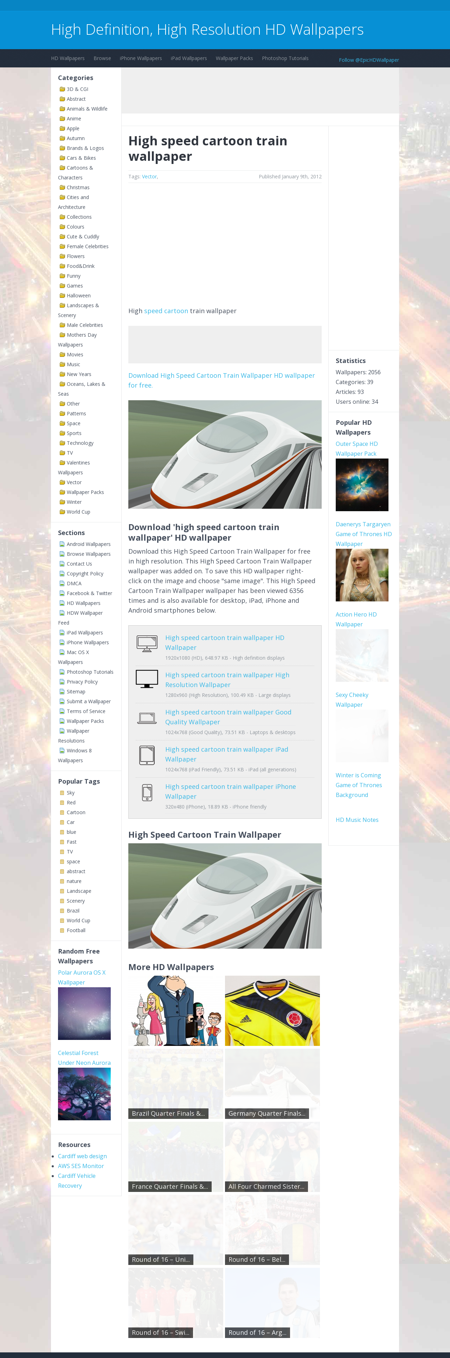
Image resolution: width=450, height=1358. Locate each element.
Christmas (78, 187)
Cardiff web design (82, 1065)
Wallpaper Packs (234, 58)
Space (74, 423)
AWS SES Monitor (81, 1075)
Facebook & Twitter (89, 593)
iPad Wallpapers (189, 58)
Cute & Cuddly (83, 236)
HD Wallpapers (68, 58)
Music (73, 364)
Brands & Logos (85, 148)
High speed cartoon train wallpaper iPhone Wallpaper (225, 767)
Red (71, 802)
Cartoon (76, 812)
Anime (74, 118)
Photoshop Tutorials (285, 58)
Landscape (79, 891)
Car (71, 822)
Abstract (76, 98)
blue (71, 832)
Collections (79, 216)
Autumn (76, 138)
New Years (79, 374)
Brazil (73, 910)
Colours (75, 226)
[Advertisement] (179, 6)
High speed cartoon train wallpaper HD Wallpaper (219, 637)
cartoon (176, 310)
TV (70, 452)
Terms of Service (86, 711)
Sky (71, 792)
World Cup (78, 511)
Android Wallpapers (89, 544)
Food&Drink (81, 266)
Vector (74, 482)
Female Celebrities (88, 246)
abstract (76, 871)
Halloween (79, 295)
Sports (74, 433)
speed (153, 310)
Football (76, 930)
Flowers (76, 256)
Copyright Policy (85, 573)
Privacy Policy (82, 681)
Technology (80, 443)
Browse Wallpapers (89, 554)
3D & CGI (77, 89)
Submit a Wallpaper (89, 701)
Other (73, 403)
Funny (74, 275)
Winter (74, 502)
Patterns (76, 413)
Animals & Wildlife (87, 108)
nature (74, 881)
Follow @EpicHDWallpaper (369, 60)
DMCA (74, 583)
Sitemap (76, 691)
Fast (72, 841)
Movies (75, 354)
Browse (102, 58)
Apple (73, 128)
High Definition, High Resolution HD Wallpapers (207, 29)
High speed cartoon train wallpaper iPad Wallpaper (221, 739)
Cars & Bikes (81, 157)
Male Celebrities (85, 325)
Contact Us (79, 563)
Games (75, 285)
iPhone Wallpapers (141, 58)
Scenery (76, 900)
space (73, 861)
